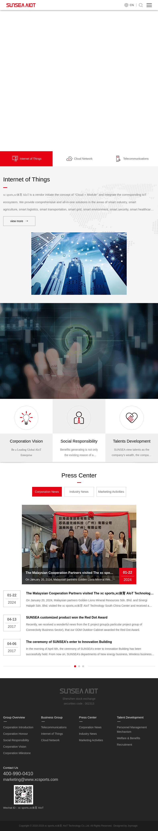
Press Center (88, 717)
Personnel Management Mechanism (132, 729)
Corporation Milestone (17, 753)
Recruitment (124, 744)
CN (132, 5)
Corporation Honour (15, 733)
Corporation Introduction (18, 727)
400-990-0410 (18, 773)
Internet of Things (52, 733)
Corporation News (47, 491)
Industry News (79, 491)
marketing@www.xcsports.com (30, 779)
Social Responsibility (16, 740)
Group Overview (14, 717)
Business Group (52, 717)
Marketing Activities (111, 491)
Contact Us (10, 767)
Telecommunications (54, 727)
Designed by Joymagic (125, 825)
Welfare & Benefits (128, 738)
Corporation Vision (14, 746)
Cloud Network (50, 740)
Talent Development (130, 717)
